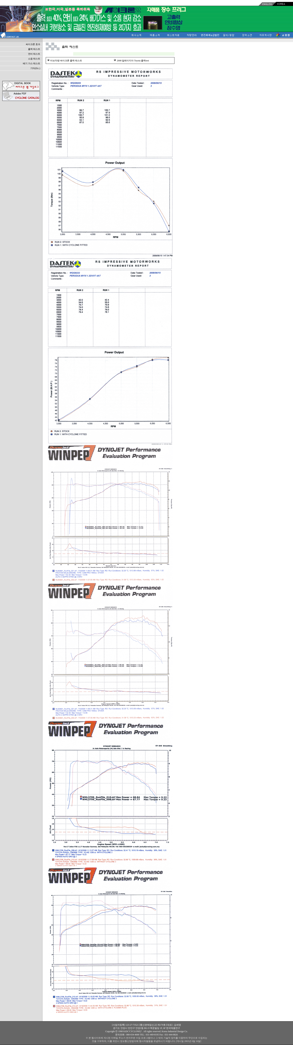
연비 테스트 (34, 54)
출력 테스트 (34, 49)
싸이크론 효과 (33, 44)
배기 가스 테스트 (31, 63)
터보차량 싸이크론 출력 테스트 (66, 60)
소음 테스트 (34, 58)
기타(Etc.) (35, 68)
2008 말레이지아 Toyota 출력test (133, 60)
